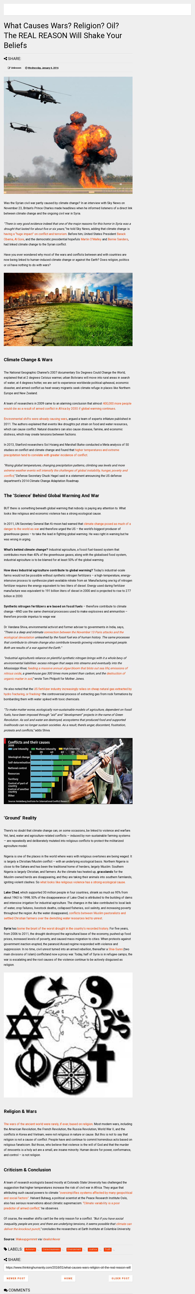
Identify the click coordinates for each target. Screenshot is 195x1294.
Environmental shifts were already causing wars (35, 419)
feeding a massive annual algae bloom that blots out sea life (68, 668)
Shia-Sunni (116, 949)
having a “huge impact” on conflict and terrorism (35, 234)
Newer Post (16, 1278)
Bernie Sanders (118, 239)
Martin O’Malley (91, 239)
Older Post (121, 1278)
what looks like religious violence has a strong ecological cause (82, 882)
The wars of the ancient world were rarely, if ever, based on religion (48, 1124)
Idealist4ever (51, 1239)
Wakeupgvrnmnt (26, 1239)
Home (68, 1278)
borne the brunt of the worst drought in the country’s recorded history (62, 928)
